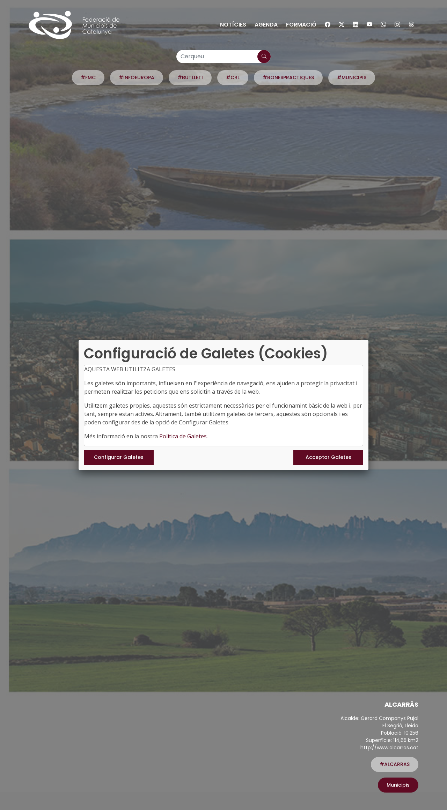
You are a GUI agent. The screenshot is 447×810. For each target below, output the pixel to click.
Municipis (398, 784)
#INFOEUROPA (136, 77)
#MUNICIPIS (351, 77)
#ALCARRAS (395, 764)
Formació (301, 25)
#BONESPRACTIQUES (288, 77)
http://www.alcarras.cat (389, 747)
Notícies (233, 25)
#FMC (88, 77)
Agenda (266, 25)
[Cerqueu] (223, 56)
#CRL (233, 77)
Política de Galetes (183, 436)
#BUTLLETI (190, 77)
